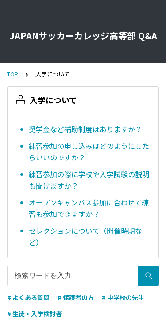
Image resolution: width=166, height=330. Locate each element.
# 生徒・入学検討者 (34, 313)
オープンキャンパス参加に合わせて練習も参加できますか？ (89, 208)
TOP (12, 74)
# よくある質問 (28, 297)
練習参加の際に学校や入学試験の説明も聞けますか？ (89, 180)
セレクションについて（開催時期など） (85, 236)
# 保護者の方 (76, 297)
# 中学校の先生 (123, 297)
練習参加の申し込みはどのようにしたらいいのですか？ (89, 151)
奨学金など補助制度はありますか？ (85, 129)
